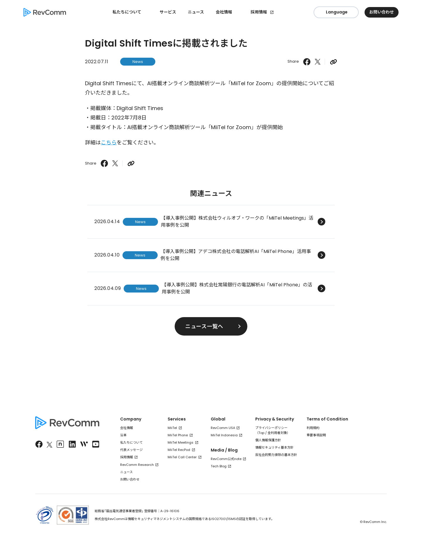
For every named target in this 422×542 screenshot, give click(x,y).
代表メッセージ (131, 449)
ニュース (196, 12)
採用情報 (259, 12)
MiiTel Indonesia (224, 435)
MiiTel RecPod (179, 449)
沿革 (123, 435)
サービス (168, 12)
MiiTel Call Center (182, 457)
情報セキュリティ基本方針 (274, 447)
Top (261, 432)
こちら (109, 142)
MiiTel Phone (178, 435)
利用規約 (313, 427)
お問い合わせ (129, 479)
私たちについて (131, 442)
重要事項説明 (316, 435)
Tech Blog (219, 466)
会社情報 (126, 427)
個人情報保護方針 (268, 440)
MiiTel (172, 427)
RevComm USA (223, 427)
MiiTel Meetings (180, 442)
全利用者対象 (277, 432)
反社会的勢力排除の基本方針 (276, 454)
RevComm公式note (226, 458)
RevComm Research (137, 464)
